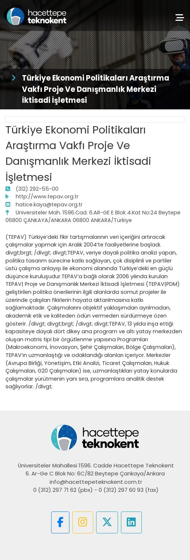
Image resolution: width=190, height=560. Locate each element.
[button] (60, 522)
